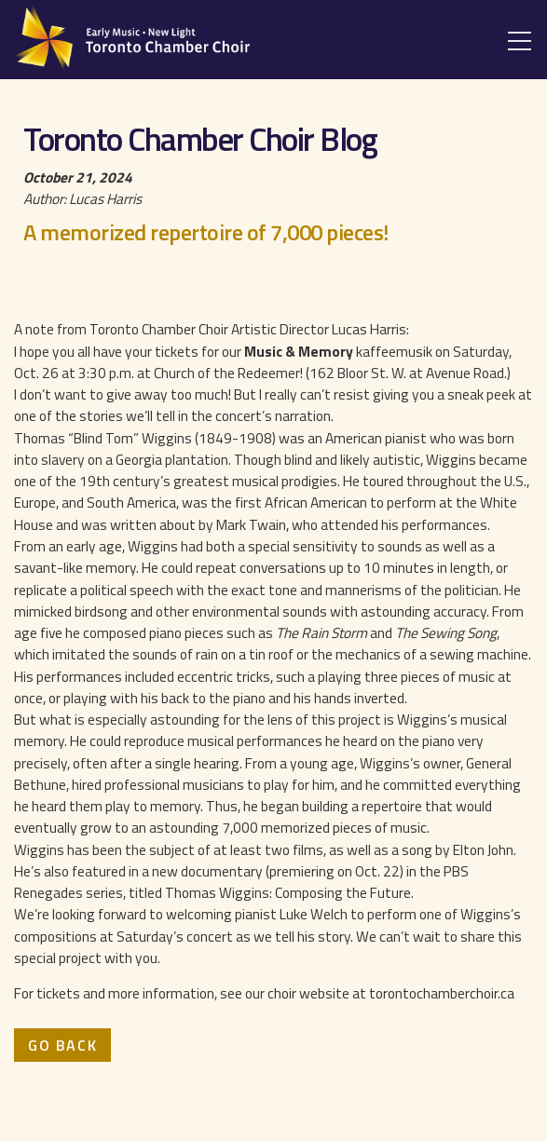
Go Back (62, 1045)
